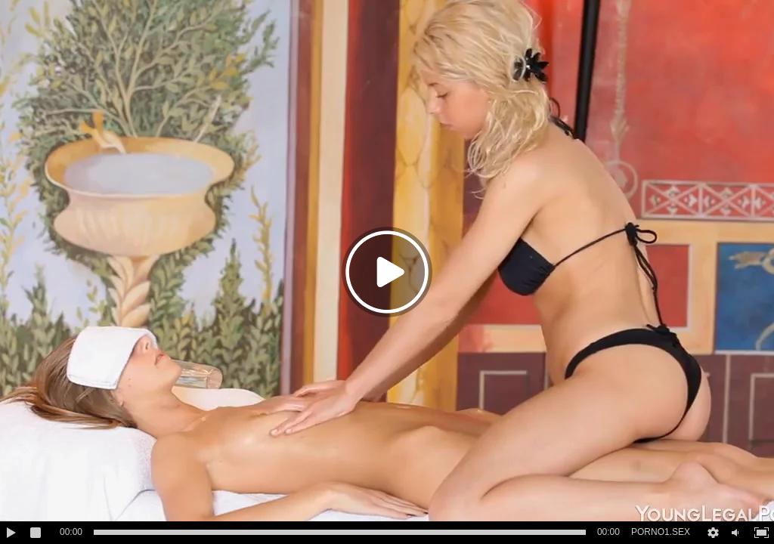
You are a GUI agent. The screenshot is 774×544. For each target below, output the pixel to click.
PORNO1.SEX (660, 532)
